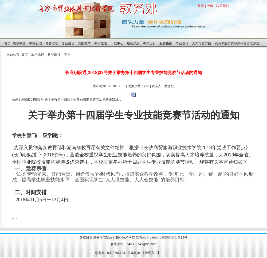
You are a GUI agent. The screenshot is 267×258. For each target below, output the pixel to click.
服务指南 (165, 43)
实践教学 (84, 43)
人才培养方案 (201, 43)
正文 (67, 55)
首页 (201, 6)
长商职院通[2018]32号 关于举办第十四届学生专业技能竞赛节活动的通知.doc (66, 99)
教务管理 (35, 43)
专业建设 (68, 43)
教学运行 (149, 43)
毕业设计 (182, 43)
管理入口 (151, 253)
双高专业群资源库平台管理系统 (237, 43)
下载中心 (117, 43)
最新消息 (133, 43)
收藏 (210, 6)
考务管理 (51, 43)
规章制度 (19, 43)
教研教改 (100, 43)
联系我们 (222, 6)
